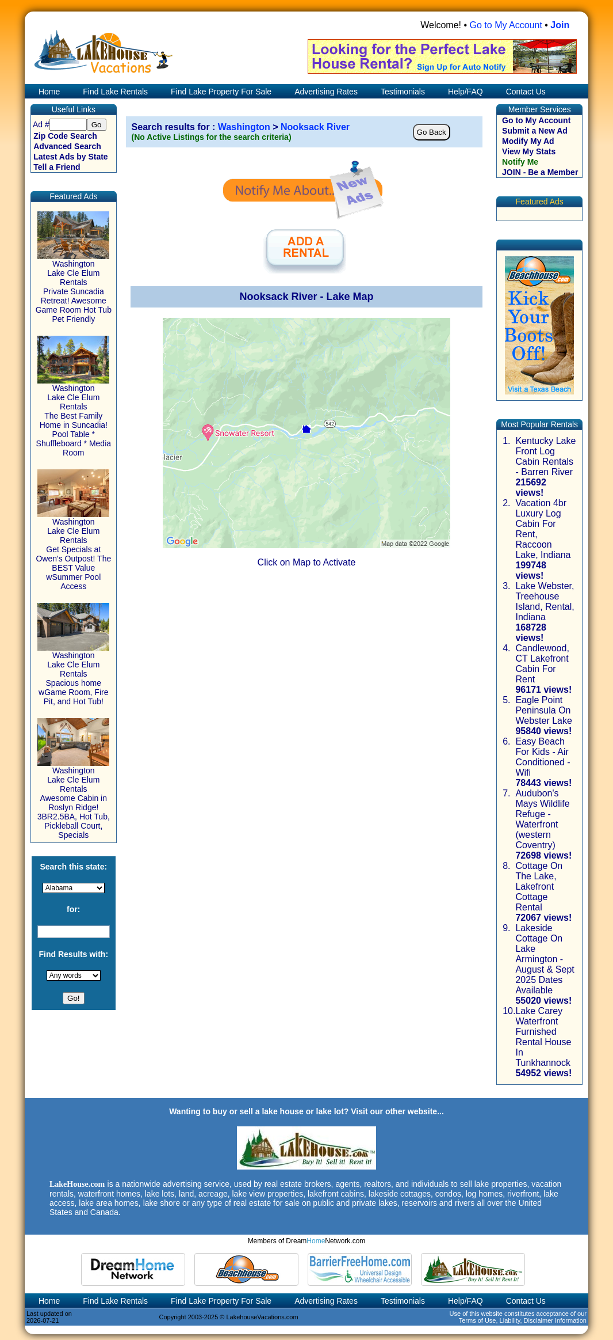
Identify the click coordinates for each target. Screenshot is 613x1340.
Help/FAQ (465, 91)
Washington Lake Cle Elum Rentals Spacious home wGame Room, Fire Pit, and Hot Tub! (73, 674)
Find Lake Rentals (115, 91)
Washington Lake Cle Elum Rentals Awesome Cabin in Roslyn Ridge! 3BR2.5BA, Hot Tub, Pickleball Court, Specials (73, 799)
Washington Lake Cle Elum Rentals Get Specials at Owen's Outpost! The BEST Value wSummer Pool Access (73, 550)
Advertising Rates (326, 91)
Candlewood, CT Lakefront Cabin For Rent (542, 663)
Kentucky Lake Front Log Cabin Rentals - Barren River (545, 456)
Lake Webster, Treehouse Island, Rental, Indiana (544, 601)
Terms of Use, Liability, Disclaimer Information (523, 1320)
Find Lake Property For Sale (221, 91)
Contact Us (526, 91)
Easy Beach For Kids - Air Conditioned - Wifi (542, 757)
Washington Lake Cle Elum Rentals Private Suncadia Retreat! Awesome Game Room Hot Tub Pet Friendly (74, 288)
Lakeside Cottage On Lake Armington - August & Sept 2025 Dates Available (544, 959)
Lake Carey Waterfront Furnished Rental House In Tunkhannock (543, 1037)
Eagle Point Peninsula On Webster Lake (543, 710)
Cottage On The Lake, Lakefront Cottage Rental (538, 886)
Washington (244, 127)
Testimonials (403, 91)
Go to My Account (506, 25)
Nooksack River (315, 127)
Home (48, 91)
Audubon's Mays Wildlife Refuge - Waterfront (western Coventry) (542, 819)
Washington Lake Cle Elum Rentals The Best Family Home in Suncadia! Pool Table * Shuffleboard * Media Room (74, 416)
